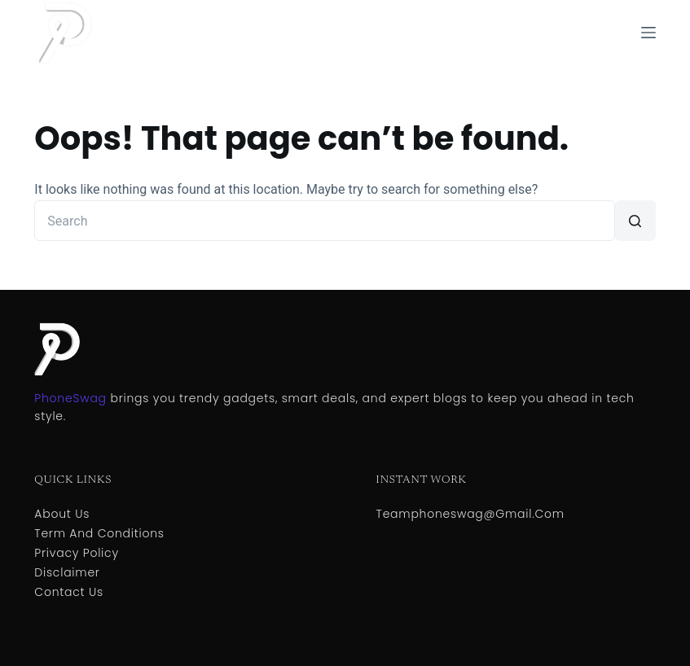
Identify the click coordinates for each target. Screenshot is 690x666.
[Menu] (648, 32)
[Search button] (635, 220)
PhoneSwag (70, 398)
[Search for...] (324, 220)
